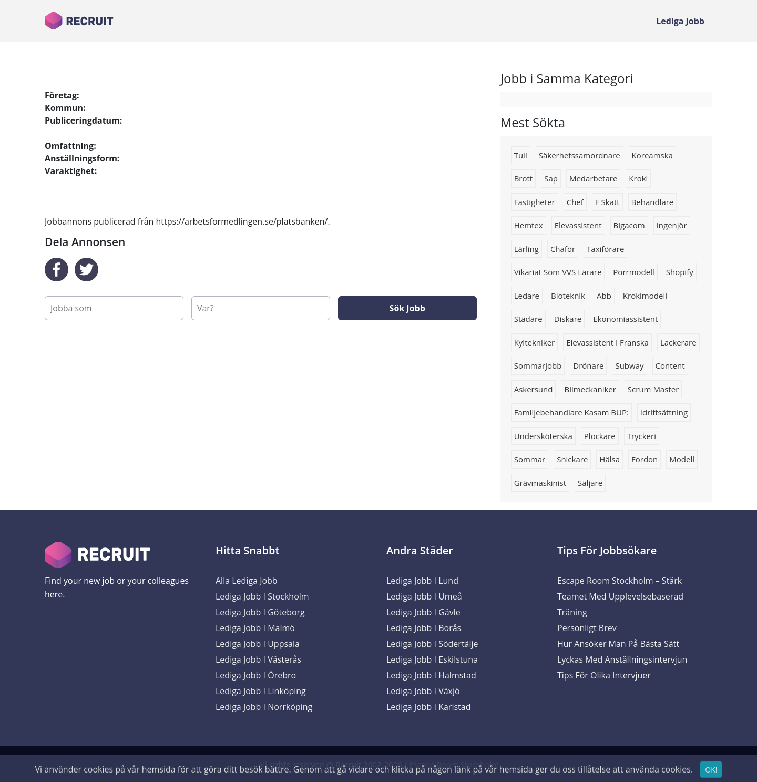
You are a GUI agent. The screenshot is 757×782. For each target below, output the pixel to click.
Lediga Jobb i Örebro (256, 675)
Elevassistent (578, 225)
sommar (530, 459)
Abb (604, 295)
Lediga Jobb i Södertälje (432, 643)
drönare (588, 365)
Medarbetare (593, 178)
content (670, 365)
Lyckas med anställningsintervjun (622, 659)
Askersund (533, 389)
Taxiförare (605, 248)
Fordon (644, 459)
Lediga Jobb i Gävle (423, 612)
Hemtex (528, 225)
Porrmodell (633, 272)
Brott (523, 178)
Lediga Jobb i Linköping (261, 691)
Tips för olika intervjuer (604, 675)
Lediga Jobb (680, 21)
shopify (679, 272)
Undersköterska (543, 436)
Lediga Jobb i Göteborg (260, 612)
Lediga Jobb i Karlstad (428, 707)
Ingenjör (672, 225)
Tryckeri (641, 436)
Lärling (526, 248)
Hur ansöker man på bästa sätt (618, 643)
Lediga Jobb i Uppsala (258, 643)
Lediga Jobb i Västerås (258, 659)
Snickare (572, 459)
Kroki (638, 178)
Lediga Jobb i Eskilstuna (432, 659)
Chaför (562, 248)
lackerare (678, 342)
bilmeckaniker (590, 389)
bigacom (629, 225)
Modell (681, 459)
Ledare (526, 295)
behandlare (652, 202)
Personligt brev (587, 628)
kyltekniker (534, 342)
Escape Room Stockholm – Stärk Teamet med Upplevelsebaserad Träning (620, 596)
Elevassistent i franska (607, 342)
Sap (551, 178)
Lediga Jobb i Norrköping (264, 707)
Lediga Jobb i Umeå (424, 596)
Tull (520, 155)
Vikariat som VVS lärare (558, 272)
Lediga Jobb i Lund (422, 580)
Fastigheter (534, 202)
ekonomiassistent (625, 318)
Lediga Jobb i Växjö (423, 691)
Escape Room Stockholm (454, 764)
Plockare (600, 436)
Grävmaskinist (540, 483)
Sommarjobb (538, 365)
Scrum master (653, 389)
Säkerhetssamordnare (579, 155)
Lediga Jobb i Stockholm (262, 596)
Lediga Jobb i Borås (423, 628)
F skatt (607, 202)
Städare (528, 318)
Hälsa (609, 459)
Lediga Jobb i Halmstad (431, 675)
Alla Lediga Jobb (247, 580)
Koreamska (652, 155)
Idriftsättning (664, 412)
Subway (629, 365)
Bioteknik (568, 295)
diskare (568, 318)
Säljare (590, 483)
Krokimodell (645, 295)
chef (575, 202)
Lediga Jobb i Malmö (255, 628)
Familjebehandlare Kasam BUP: (571, 412)
